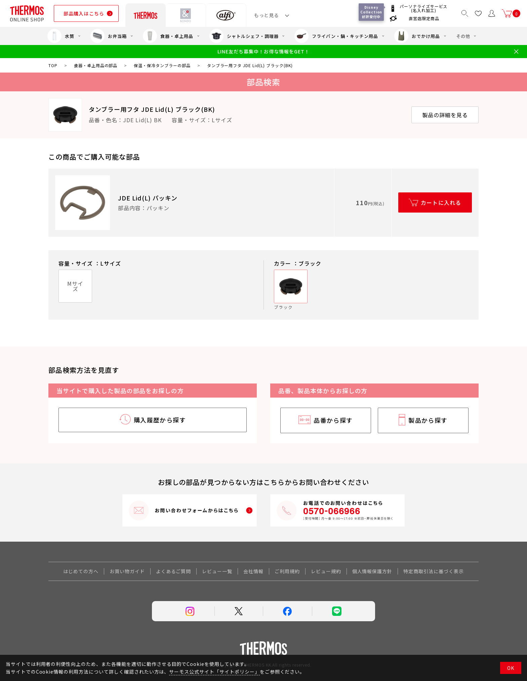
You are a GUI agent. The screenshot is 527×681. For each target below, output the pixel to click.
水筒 (60, 36)
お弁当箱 (108, 36)
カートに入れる (441, 202)
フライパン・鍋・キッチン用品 (336, 36)
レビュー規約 (326, 571)
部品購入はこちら (84, 13)
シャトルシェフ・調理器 (244, 36)
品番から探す (333, 420)
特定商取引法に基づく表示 (433, 571)
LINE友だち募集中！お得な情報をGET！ (263, 51)
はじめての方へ (80, 571)
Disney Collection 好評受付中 (372, 12)
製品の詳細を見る (445, 115)
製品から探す (428, 420)
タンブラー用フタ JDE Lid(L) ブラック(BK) (152, 109)
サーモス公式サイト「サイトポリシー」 (214, 671)
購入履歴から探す (160, 419)
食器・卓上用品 (168, 36)
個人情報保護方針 (372, 571)
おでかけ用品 (417, 36)
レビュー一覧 (217, 571)
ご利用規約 (287, 571)
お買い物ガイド (127, 571)
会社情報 (253, 571)
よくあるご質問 (173, 571)
